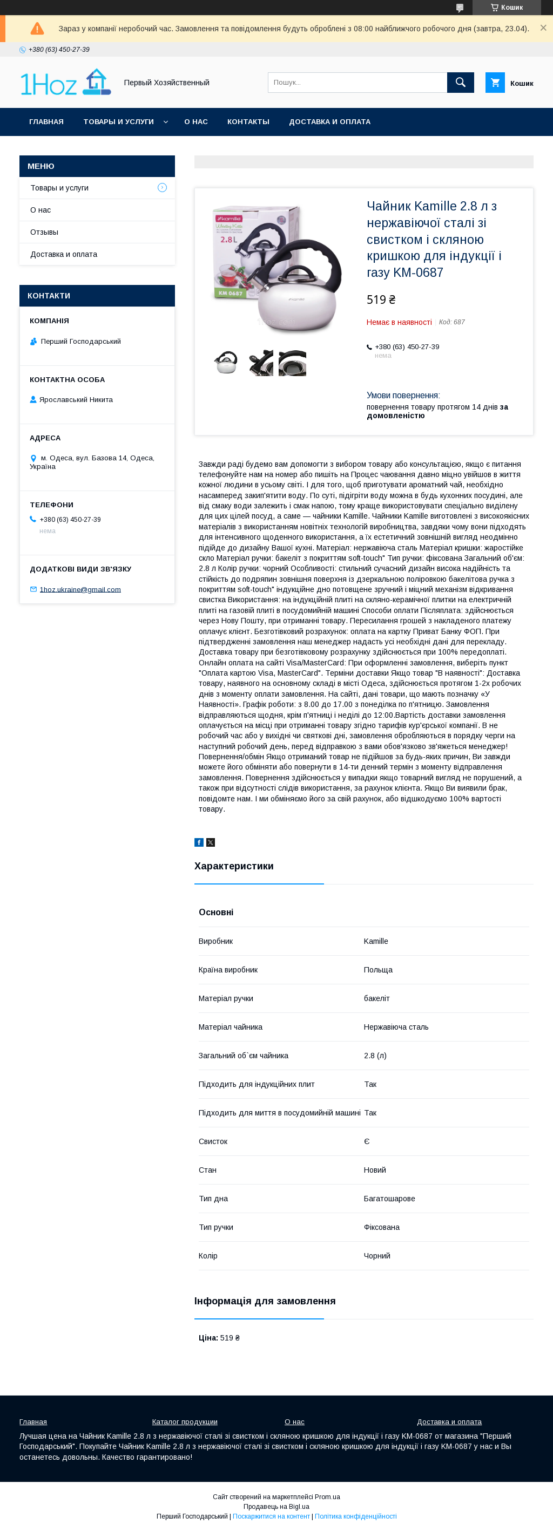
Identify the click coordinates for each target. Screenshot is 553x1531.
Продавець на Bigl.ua (276, 1506)
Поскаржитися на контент (271, 1516)
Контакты (248, 122)
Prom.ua (327, 1497)
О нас (196, 122)
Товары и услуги (118, 122)
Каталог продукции (185, 1422)
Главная (46, 122)
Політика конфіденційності (356, 1516)
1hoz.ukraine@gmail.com (80, 589)
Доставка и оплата (329, 122)
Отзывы (44, 232)
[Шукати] (460, 82)
